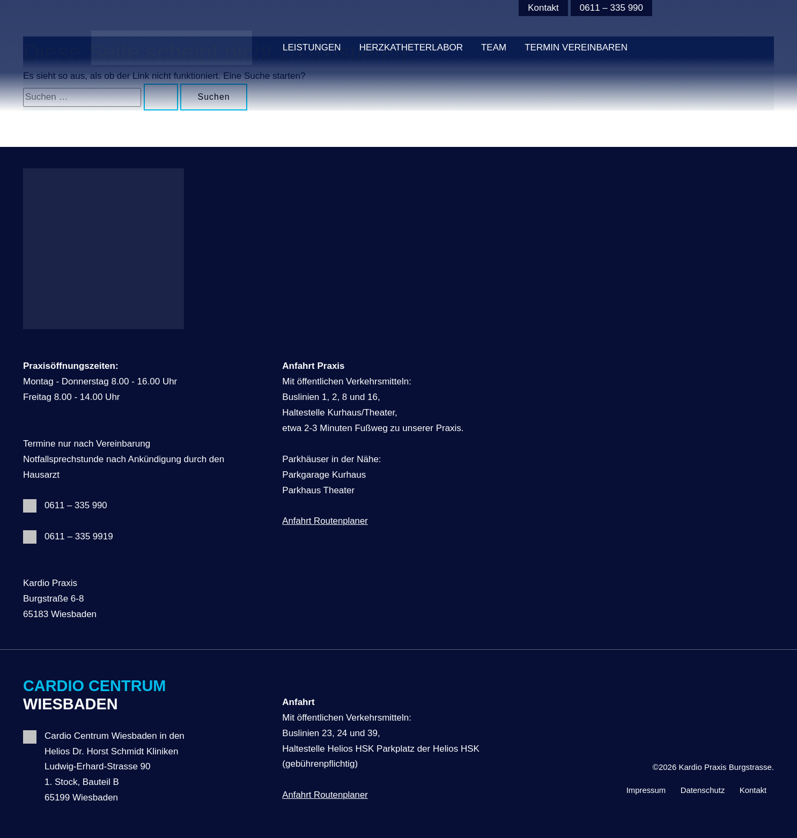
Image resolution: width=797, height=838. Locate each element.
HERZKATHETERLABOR (411, 47)
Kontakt (543, 8)
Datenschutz (700, 789)
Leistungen (312, 47)
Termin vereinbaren (576, 47)
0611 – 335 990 (611, 8)
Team (493, 47)
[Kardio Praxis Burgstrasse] (171, 47)
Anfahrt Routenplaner (325, 521)
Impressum (642, 789)
